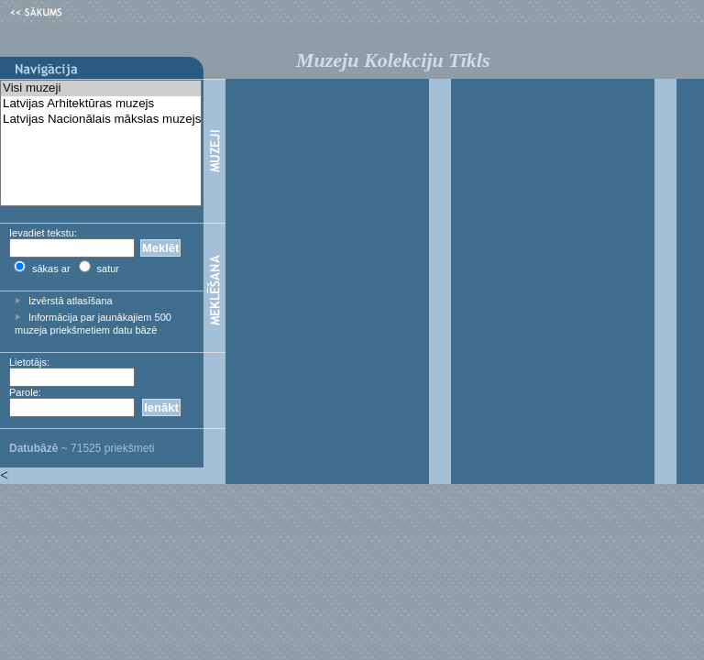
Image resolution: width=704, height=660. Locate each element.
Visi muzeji (101, 88)
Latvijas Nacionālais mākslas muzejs (101, 119)
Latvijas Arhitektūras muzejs (101, 104)
